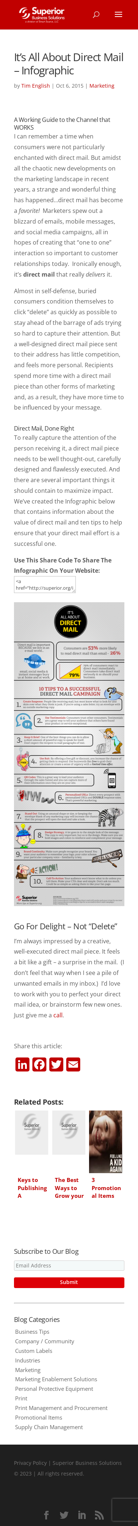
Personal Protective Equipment (54, 1388)
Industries (27, 1360)
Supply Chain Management (49, 1427)
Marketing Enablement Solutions (56, 1379)
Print (21, 1398)
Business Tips (32, 1331)
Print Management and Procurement (61, 1407)
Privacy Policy (30, 1462)
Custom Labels (33, 1350)
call (58, 1015)
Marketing (101, 85)
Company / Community (44, 1341)
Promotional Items (38, 1417)
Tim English (35, 85)
